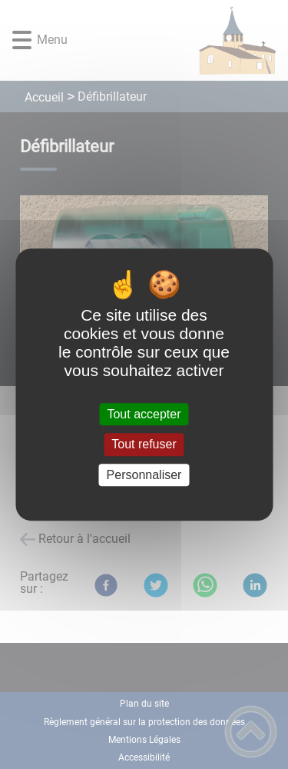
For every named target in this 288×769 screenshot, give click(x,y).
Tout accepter (143, 414)
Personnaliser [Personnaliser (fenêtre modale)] (144, 474)
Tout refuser (143, 444)
